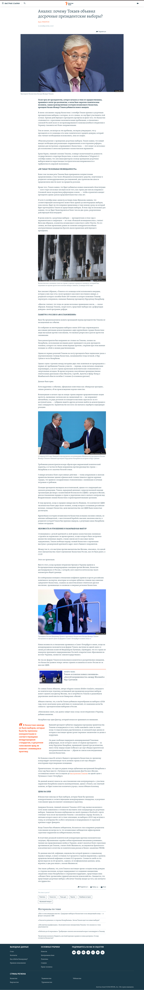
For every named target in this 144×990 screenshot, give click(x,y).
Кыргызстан (14, 982)
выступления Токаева (79, 774)
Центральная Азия (47, 955)
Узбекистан (77, 978)
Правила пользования (18, 963)
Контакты (13, 955)
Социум (44, 963)
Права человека (46, 967)
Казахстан (13, 978)
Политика (44, 959)
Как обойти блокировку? (19, 959)
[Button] (101, 31)
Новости (44, 951)
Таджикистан (46, 978)
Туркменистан (46, 982)
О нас (12, 951)
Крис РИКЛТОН (43, 22)
